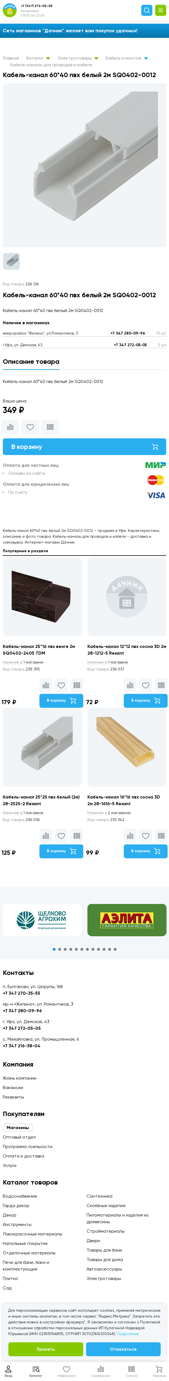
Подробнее (128, 1333)
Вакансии (13, 1087)
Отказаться (123, 1349)
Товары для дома (105, 1259)
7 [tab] (87, 949)
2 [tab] (59, 949)
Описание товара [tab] (31, 361)
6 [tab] (81, 949)
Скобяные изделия (106, 1205)
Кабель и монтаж (127, 58)
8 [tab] (93, 949)
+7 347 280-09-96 (127, 333)
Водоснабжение (20, 1196)
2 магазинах (109, 812)
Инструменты (17, 1224)
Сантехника (99, 1196)
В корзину (84, 447)
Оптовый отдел (19, 1137)
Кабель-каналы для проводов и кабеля (51, 64)
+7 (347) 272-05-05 (36, 6)
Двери (93, 1240)
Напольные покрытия (25, 1243)
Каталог (38, 58)
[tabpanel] (42, 920)
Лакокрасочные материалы (32, 1234)
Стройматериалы (106, 1231)
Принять (46, 1349)
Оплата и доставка (23, 1156)
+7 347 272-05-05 (130, 345)
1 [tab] (54, 949)
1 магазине (23, 662)
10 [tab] (104, 949)
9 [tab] (98, 949)
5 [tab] (76, 949)
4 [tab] (70, 949)
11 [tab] (109, 949)
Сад (7, 1288)
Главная (11, 58)
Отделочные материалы (29, 1252)
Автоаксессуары (104, 1269)
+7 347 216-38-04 (22, 1045)
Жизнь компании (19, 1078)
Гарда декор (16, 1205)
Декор (9, 1215)
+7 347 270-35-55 (21, 993)
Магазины (18, 1127)
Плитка (10, 1278)
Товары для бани (104, 1250)
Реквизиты (13, 1097)
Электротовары (77, 58)
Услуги (9, 1165)
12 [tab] (115, 949)
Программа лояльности (27, 1146)
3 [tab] (65, 949)
